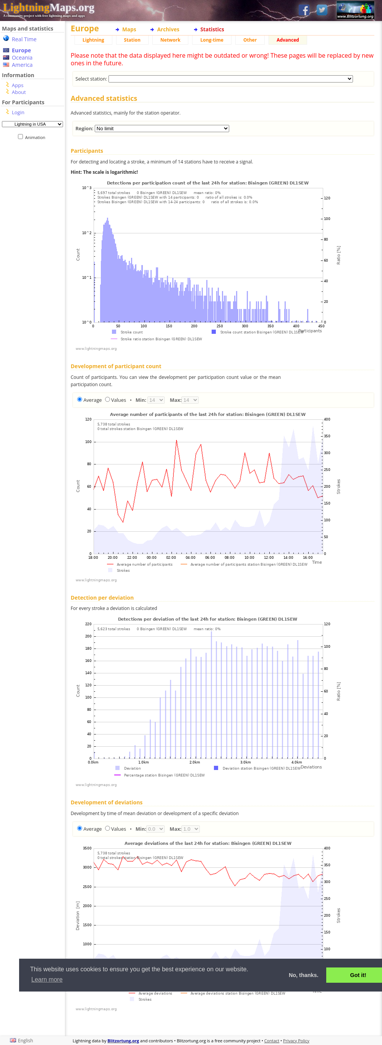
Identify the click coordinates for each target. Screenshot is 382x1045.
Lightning (93, 40)
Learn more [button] (47, 979)
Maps (129, 29)
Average (92, 399)
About (19, 92)
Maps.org (48, 7)
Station (132, 40)
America (22, 64)
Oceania (22, 57)
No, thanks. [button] (304, 975)
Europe (21, 50)
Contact (272, 1040)
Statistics (212, 29)
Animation (37, 137)
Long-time (211, 40)
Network (170, 40)
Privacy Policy (296, 1040)
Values (118, 399)
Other (250, 40)
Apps (17, 85)
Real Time (24, 39)
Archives (168, 29)
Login (18, 112)
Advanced (288, 40)
